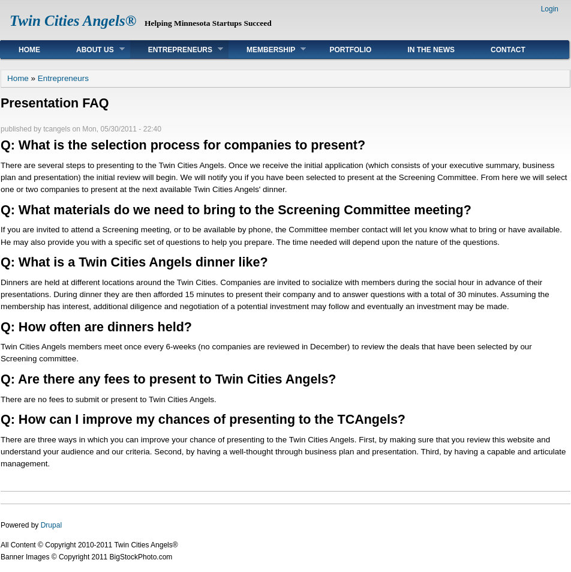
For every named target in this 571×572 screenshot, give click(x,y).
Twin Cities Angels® (73, 21)
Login (549, 9)
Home (29, 50)
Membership (267, 49)
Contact (508, 50)
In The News (431, 50)
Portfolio (350, 50)
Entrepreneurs (176, 49)
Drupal (51, 525)
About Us (91, 49)
